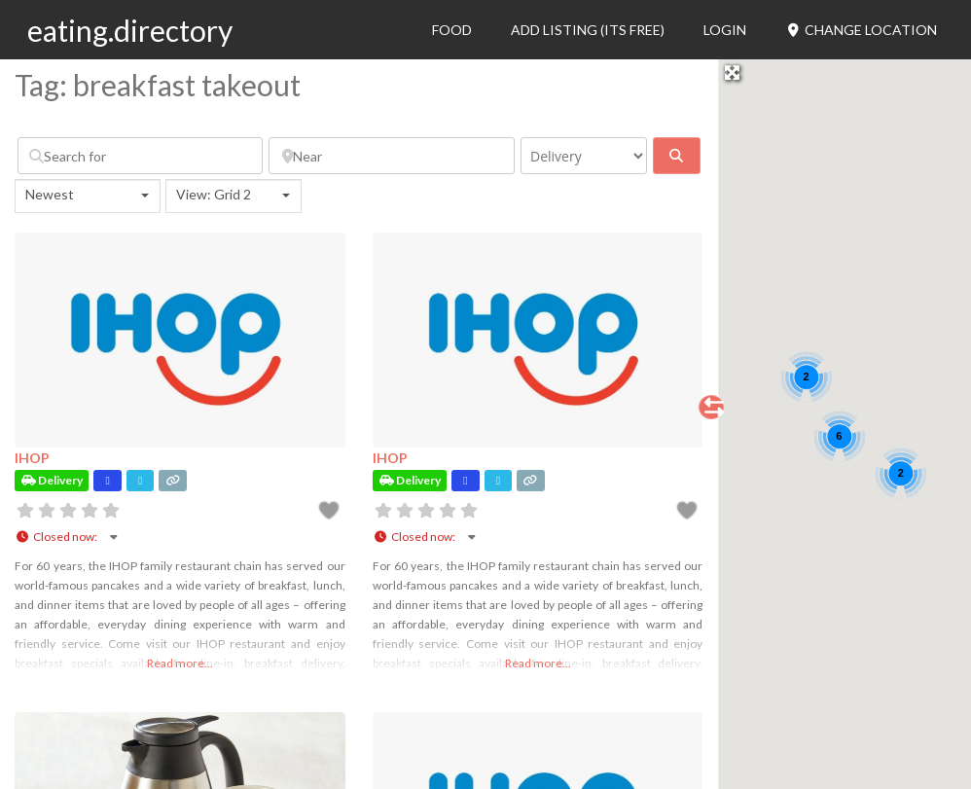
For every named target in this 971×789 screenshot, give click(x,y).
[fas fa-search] (677, 155)
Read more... (180, 663)
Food (452, 29)
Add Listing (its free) (588, 29)
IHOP (32, 457)
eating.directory (130, 30)
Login (724, 29)
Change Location (861, 29)
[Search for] (140, 155)
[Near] (391, 155)
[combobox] (88, 196)
